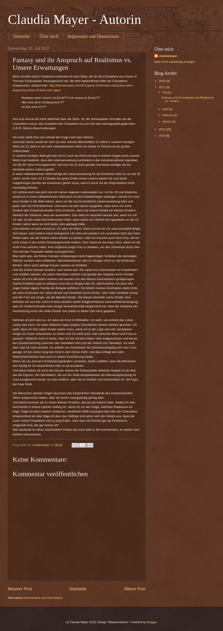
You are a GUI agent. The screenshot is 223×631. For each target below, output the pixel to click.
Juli (164, 92)
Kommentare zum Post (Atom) (42, 597)
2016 (162, 129)
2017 (162, 87)
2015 (162, 135)
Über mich (48, 36)
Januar (167, 121)
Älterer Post (134, 589)
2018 (162, 81)
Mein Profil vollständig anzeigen (174, 61)
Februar (167, 115)
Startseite (21, 36)
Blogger (152, 622)
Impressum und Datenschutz (93, 36)
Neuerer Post (20, 589)
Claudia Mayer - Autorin (74, 19)
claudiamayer (168, 56)
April (165, 109)
